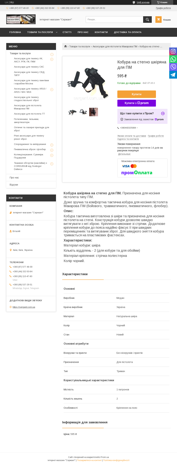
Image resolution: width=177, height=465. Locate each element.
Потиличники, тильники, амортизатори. (26, 121)
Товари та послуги (40, 32)
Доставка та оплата (127, 32)
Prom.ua (105, 457)
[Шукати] (147, 19)
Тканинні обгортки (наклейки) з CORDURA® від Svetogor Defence (30, 166)
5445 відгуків (143, 2)
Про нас (83, 32)
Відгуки (14, 184)
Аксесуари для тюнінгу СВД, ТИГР (29, 74)
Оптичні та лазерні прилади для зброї (31, 129)
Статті (67, 32)
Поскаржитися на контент (89, 460)
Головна (15, 32)
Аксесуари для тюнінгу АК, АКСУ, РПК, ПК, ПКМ (28, 60)
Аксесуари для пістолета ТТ (29, 113)
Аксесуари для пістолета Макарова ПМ (115, 46)
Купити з (136, 103)
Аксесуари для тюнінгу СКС (29, 66)
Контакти (101, 32)
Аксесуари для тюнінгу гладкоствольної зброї (26, 99)
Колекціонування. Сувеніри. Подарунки (29, 156)
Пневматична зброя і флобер (30, 149)
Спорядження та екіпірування (30, 144)
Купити (137, 94)
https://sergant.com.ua (24, 307)
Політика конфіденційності (116, 460)
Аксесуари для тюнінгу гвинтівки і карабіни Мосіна (31, 82)
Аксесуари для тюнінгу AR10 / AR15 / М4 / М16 (30, 90)
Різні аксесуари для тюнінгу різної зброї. (29, 137)
